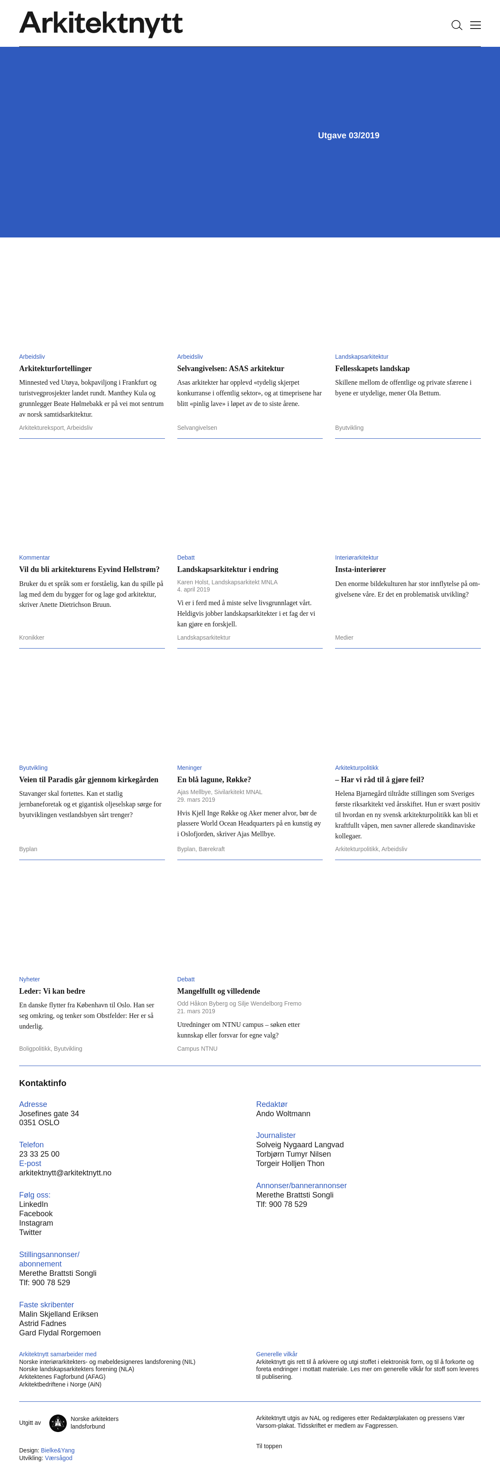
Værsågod (59, 1458)
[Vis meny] (475, 25)
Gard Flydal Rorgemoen (60, 1333)
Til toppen (269, 1446)
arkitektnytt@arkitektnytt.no (65, 1173)
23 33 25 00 (39, 1154)
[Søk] (457, 25)
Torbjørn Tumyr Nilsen (293, 1154)
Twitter (30, 1232)
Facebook (36, 1213)
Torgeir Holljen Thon (290, 1163)
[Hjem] (101, 25)
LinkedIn (33, 1204)
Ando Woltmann (283, 1113)
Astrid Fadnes (42, 1323)
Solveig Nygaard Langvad (300, 1145)
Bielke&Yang (57, 1450)
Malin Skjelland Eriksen (58, 1314)
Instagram (36, 1223)
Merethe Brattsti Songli (295, 1195)
